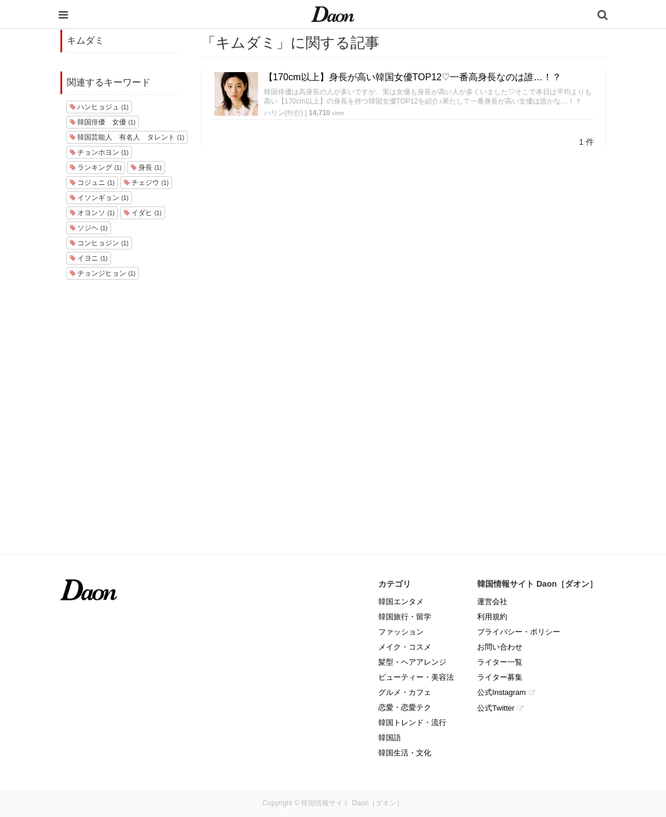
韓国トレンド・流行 (412, 722)
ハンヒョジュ (99, 107)
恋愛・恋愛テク (404, 707)
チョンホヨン (99, 152)
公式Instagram (501, 692)
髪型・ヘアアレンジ (412, 662)
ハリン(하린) (283, 113)
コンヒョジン (99, 243)
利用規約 (492, 616)
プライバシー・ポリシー (518, 631)
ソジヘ (89, 228)
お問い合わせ (499, 647)
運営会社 (492, 601)
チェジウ (146, 183)
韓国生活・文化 (404, 752)
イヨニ (89, 258)
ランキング (95, 167)
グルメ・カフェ (404, 692)
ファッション (401, 631)
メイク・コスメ (404, 647)
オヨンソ (92, 213)
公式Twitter (495, 708)
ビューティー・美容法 (416, 677)
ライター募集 (499, 677)
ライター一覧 (499, 662)
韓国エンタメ (401, 601)
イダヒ (143, 213)
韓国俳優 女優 (102, 122)
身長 (146, 167)
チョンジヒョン (102, 273)
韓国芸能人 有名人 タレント (127, 137)
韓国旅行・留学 (404, 616)
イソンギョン (99, 198)
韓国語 (389, 737)
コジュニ (92, 183)
